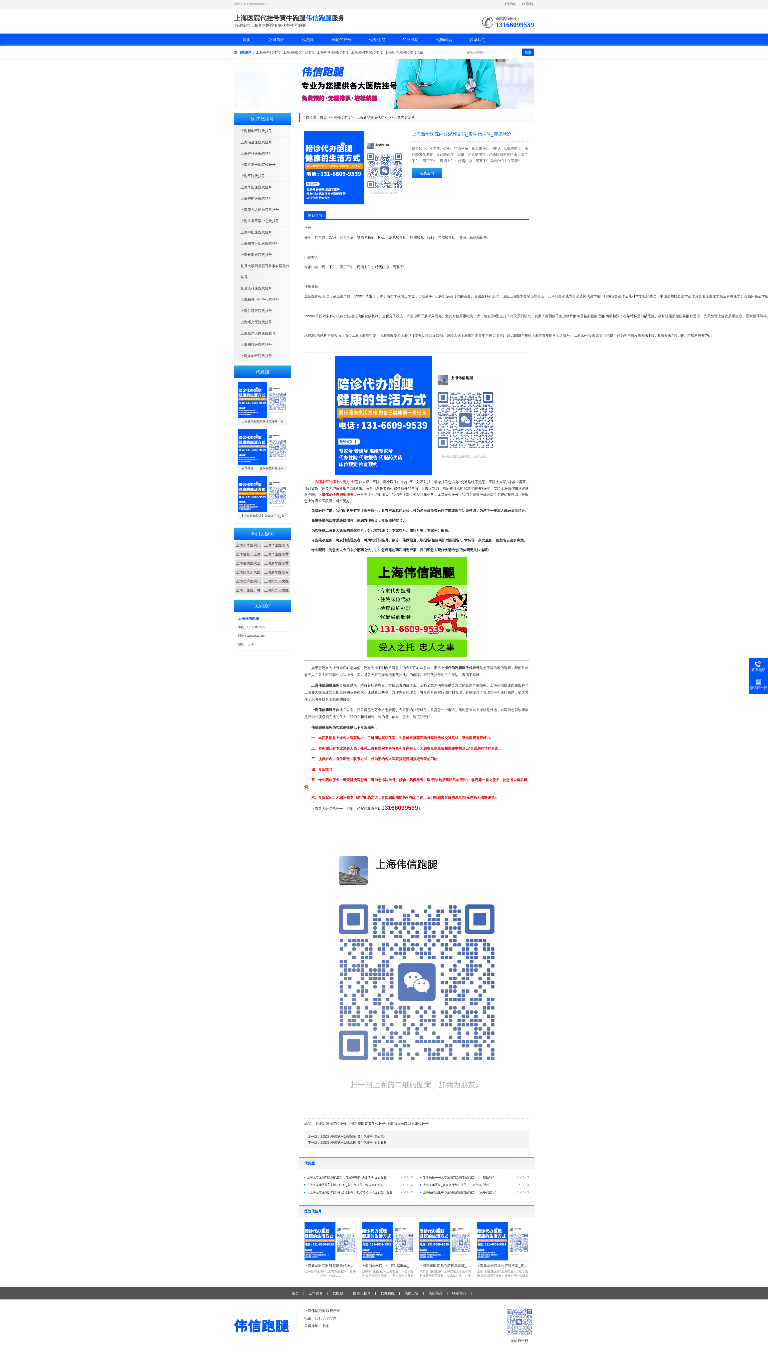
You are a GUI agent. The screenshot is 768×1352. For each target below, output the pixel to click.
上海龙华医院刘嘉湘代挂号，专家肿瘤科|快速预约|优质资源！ (360, 1177)
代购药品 (444, 40)
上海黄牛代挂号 (268, 52)
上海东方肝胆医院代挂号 (259, 243)
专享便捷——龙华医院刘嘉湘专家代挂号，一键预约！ (476, 1177)
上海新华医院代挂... (248, 549)
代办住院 (377, 40)
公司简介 (276, 40)
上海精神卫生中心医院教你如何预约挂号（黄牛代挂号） (476, 1192)
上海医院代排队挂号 (298, 52)
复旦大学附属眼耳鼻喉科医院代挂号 (265, 271)
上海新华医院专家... (276, 576)
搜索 (528, 52)
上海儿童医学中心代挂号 (259, 221)
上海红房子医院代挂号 (258, 165)
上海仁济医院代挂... (248, 585)
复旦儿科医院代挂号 (256, 288)
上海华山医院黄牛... (276, 558)
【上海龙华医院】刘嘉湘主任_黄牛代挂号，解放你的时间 (360, 1185)
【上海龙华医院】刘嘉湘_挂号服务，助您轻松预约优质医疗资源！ (360, 1192)
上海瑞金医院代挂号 (256, 142)
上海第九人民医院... (248, 576)
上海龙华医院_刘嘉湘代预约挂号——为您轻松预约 (476, 1185)
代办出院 (410, 40)
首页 (247, 40)
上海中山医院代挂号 (256, 232)
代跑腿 (308, 40)
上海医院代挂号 (252, 176)
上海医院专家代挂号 (366, 52)
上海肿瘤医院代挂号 (256, 198)
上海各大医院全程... (248, 567)
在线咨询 (427, 173)
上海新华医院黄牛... (276, 567)
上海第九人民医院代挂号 (259, 210)
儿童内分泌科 (404, 117)
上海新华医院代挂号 (256, 131)
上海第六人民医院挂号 (258, 333)
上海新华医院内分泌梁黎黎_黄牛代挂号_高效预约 (353, 1136)
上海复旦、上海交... (248, 558)
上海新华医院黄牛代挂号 (366, 1124)
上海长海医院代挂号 (256, 255)
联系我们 (528, 4)
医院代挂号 (341, 40)
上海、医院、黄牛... (248, 594)
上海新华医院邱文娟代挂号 (408, 1124)
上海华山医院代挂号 (256, 187)
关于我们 (510, 4)
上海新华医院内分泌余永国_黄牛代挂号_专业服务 (353, 1142)
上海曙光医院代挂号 (256, 322)
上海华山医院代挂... (276, 549)
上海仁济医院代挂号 (256, 311)
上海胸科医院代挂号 (256, 345)
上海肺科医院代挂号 (332, 52)
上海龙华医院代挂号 (256, 356)
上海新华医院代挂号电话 (404, 52)
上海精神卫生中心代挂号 (259, 299)
